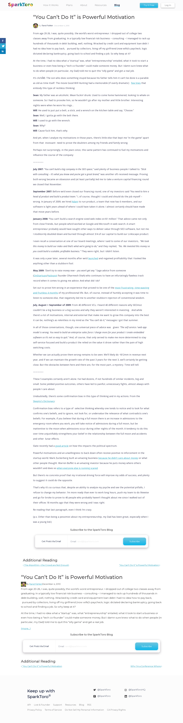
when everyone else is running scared (77, 468)
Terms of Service (53, 710)
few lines (136, 82)
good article (61, 445)
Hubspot (52, 275)
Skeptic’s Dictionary (44, 401)
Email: (74, 541)
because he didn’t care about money (118, 457)
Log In (168, 5)
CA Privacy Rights (116, 710)
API (29, 705)
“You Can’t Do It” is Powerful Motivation (139, 565)
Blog (81, 705)
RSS (89, 705)
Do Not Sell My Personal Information (84, 710)
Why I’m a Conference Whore (146, 666)
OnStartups (40, 275)
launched (93, 258)
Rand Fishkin (47, 25)
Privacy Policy (34, 710)
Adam (75, 201)
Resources (70, 705)
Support (57, 705)
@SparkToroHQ (137, 689)
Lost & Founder (42, 705)
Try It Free (149, 5)
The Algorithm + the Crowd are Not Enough (46, 565)
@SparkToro (104, 689)
